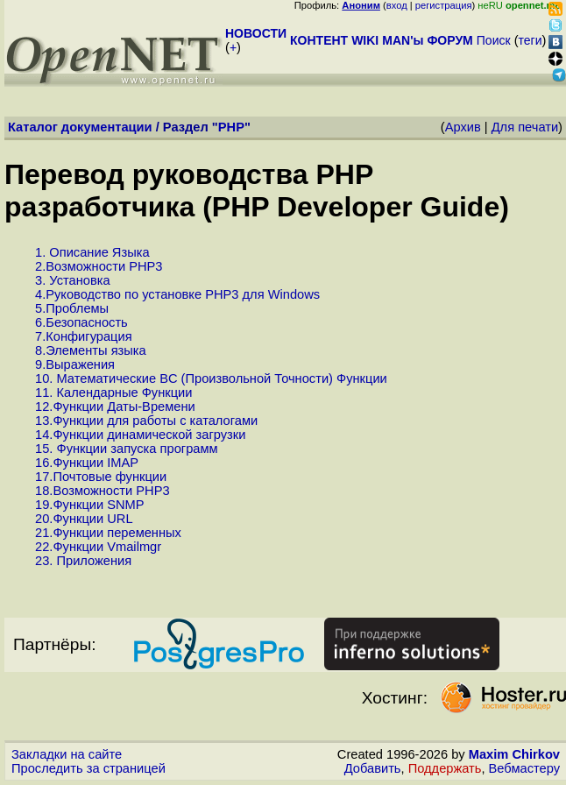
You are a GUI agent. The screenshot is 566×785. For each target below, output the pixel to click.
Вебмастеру (524, 768)
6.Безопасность (81, 322)
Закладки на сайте (66, 754)
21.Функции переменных (108, 533)
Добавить (372, 768)
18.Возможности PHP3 (102, 491)
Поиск (494, 40)
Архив (463, 127)
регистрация (443, 5)
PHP (231, 127)
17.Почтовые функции (100, 477)
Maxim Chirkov (514, 754)
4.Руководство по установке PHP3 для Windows (177, 294)
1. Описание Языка (92, 252)
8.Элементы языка (90, 350)
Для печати (525, 127)
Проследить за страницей (88, 768)
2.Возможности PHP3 (98, 266)
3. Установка (72, 280)
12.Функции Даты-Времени (115, 407)
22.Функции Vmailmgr (98, 547)
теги (530, 40)
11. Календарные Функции (113, 392)
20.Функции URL (84, 519)
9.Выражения (75, 364)
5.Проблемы (72, 308)
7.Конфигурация (83, 336)
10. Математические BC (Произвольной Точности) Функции (211, 378)
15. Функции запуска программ (126, 449)
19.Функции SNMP (90, 505)
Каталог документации (80, 127)
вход (396, 5)
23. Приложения (83, 561)
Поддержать (445, 768)
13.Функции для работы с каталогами (146, 421)
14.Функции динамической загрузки (140, 435)
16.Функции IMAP (86, 463)
